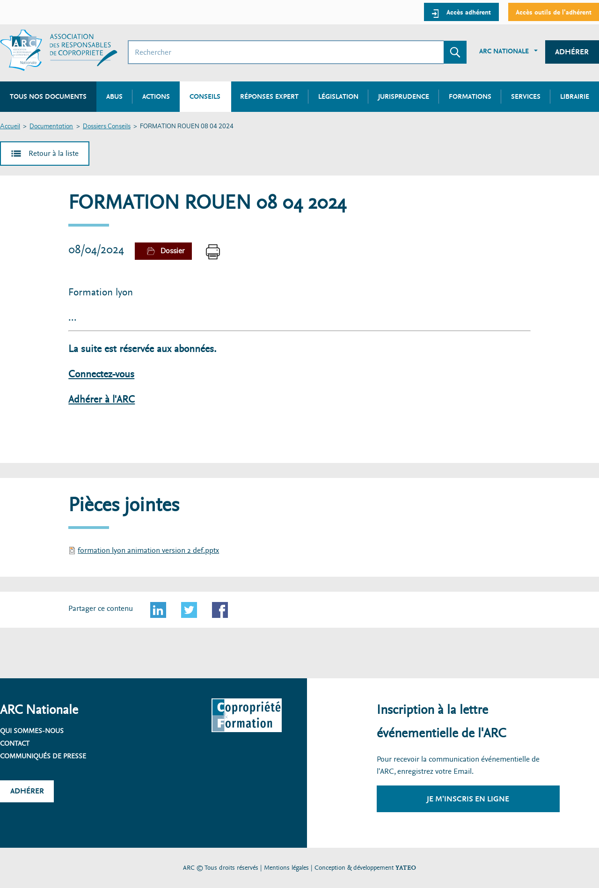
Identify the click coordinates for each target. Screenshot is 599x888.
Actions (156, 96)
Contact (14, 743)
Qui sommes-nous (32, 731)
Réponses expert (269, 96)
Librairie (574, 96)
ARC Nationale (504, 51)
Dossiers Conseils (107, 127)
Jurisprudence (403, 96)
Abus (114, 96)
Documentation (51, 127)
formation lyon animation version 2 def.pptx (148, 550)
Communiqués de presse (43, 756)
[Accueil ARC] (58, 50)
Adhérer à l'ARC (101, 399)
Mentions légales (286, 868)
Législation (338, 96)
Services (526, 96)
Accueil (10, 127)
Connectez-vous (101, 374)
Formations (470, 96)
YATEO (405, 868)
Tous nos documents (48, 96)
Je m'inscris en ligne (468, 799)
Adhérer (572, 52)
